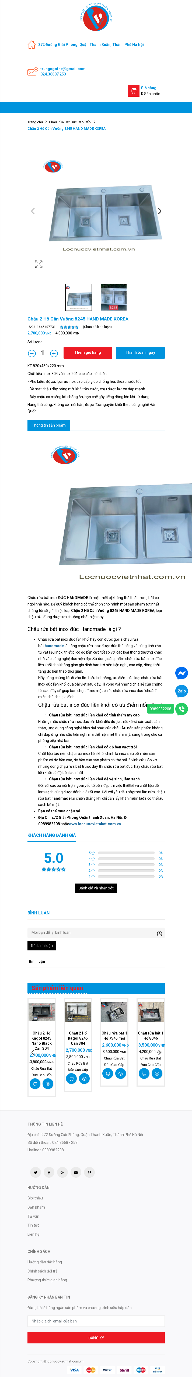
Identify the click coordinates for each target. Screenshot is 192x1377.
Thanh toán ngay (140, 352)
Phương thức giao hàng (47, 1280)
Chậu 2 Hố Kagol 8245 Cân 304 (78, 1038)
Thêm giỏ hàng (87, 352)
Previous (32, 211)
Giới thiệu (35, 1198)
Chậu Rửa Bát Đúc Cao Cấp (70, 122)
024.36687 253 (53, 74)
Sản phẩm (36, 1207)
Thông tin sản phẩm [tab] (49, 425)
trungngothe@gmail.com (63, 69)
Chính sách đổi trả (42, 1271)
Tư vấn (33, 1216)
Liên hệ (33, 1234)
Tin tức (33, 1225)
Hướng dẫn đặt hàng (44, 1262)
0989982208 (160, 709)
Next (159, 211)
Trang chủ (35, 122)
